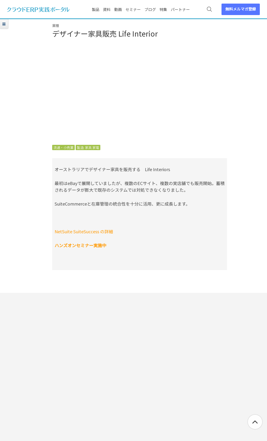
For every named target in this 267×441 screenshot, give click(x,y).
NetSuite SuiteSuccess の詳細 (84, 231)
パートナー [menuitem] (180, 9)
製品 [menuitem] (95, 9)
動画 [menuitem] (118, 9)
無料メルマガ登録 (240, 9)
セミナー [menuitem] (133, 9)
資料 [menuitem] (107, 9)
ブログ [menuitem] (150, 9)
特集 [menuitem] (163, 9)
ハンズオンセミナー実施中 (80, 245)
